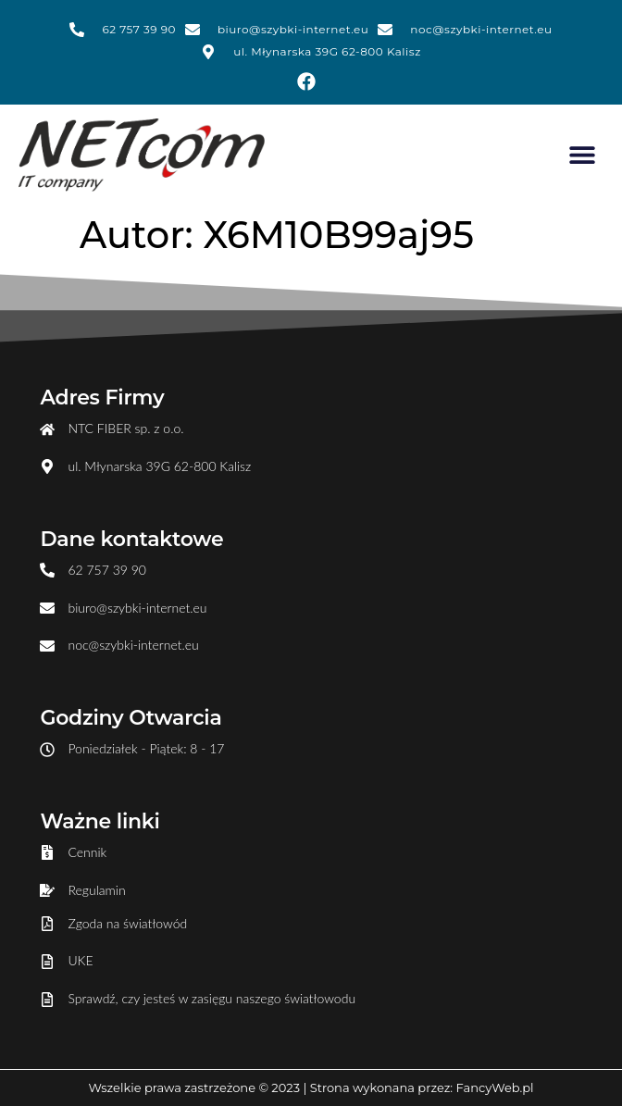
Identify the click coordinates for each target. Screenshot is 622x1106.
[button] (582, 155)
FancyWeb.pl (495, 1087)
